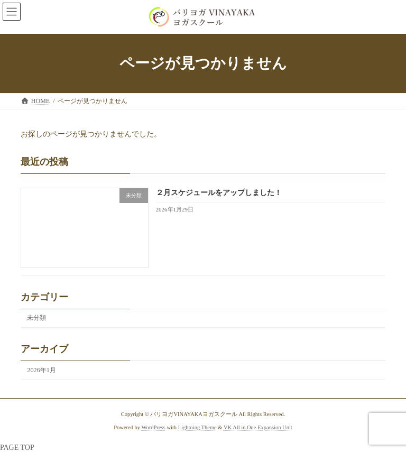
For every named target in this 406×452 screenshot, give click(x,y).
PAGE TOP (17, 447)
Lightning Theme (197, 427)
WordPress (153, 427)
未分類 (36, 317)
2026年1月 (41, 369)
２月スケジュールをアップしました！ (219, 193)
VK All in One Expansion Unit (258, 427)
